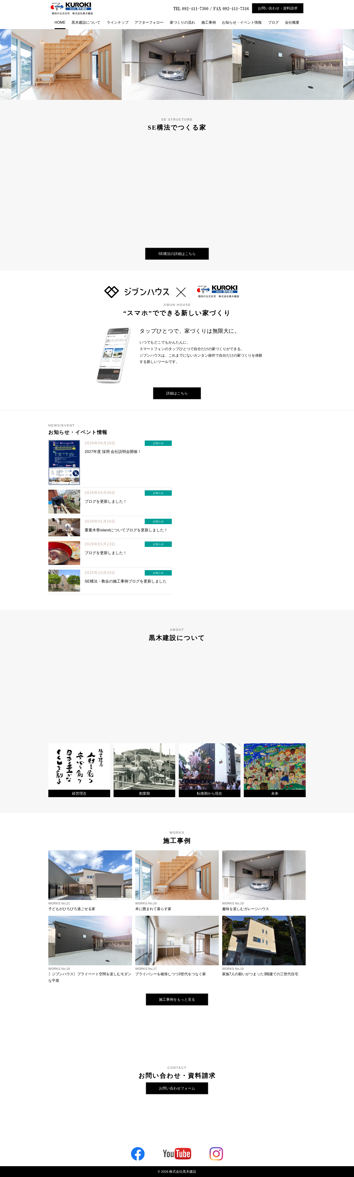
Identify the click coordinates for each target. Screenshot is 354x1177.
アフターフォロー (149, 22)
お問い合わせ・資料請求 (278, 8)
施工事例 (208, 22)
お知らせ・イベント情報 (242, 22)
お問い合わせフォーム (177, 1088)
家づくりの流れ (182, 22)
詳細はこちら (177, 393)
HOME (60, 22)
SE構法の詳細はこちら (177, 254)
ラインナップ (117, 22)
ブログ (273, 22)
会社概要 (292, 22)
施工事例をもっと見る (177, 999)
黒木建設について (86, 22)
